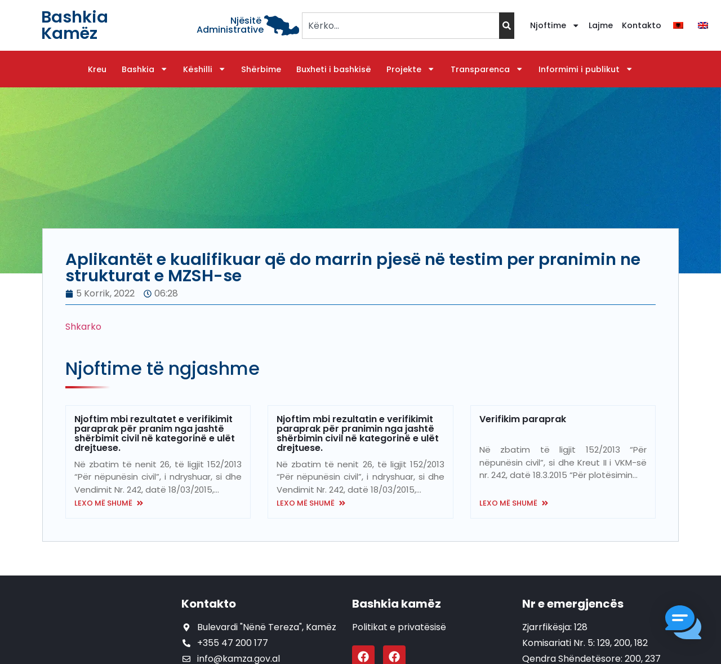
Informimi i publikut (585, 69)
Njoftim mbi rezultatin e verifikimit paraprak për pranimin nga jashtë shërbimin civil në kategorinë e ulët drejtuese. (358, 433)
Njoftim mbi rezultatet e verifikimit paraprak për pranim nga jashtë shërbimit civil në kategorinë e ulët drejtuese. (154, 433)
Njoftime (555, 25)
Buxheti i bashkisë (333, 69)
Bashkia (145, 69)
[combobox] (400, 25)
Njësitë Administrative (230, 25)
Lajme (601, 25)
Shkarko (83, 326)
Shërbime (261, 69)
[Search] (506, 25)
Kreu (97, 69)
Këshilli (204, 69)
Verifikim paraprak (522, 419)
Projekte (410, 69)
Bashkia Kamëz (74, 25)
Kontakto (641, 25)
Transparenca (487, 69)
